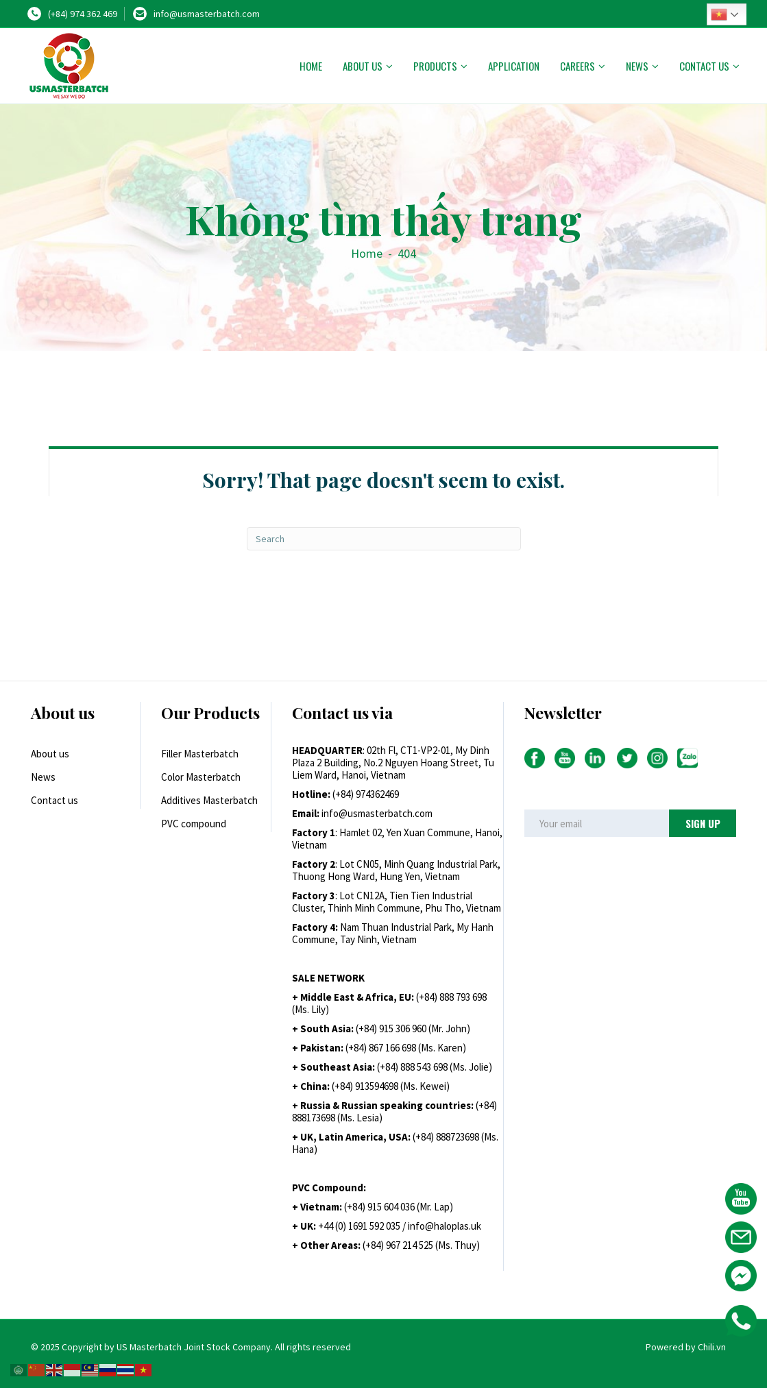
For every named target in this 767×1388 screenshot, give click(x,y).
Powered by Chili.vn (686, 1347)
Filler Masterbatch (200, 753)
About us (362, 65)
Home (311, 65)
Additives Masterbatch (209, 800)
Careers (577, 65)
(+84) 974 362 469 (82, 14)
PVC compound (193, 823)
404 (407, 253)
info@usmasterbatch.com (207, 14)
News (637, 65)
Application (513, 65)
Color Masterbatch (201, 776)
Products (435, 65)
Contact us (704, 65)
